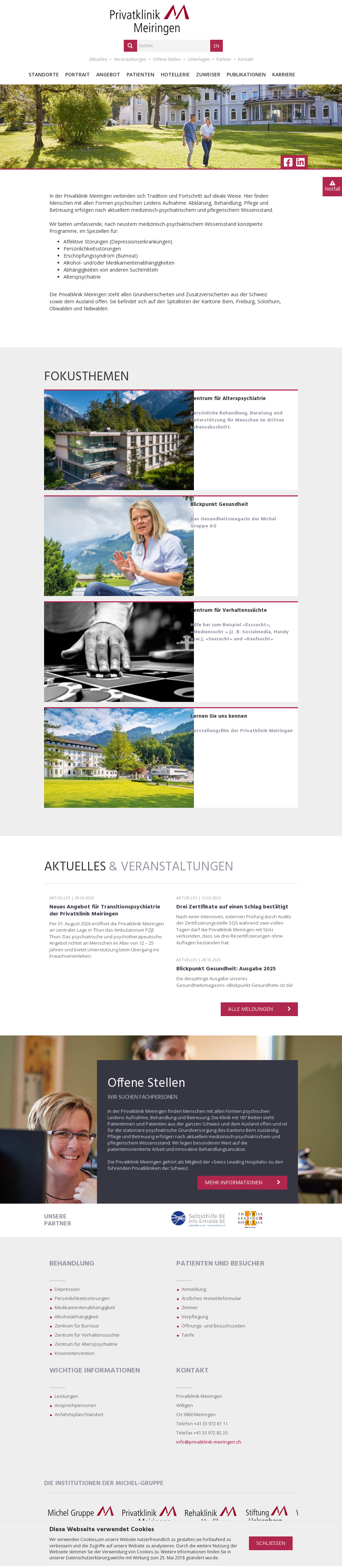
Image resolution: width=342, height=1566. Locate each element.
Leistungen (66, 1396)
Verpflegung (195, 1316)
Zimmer (190, 1307)
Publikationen (246, 74)
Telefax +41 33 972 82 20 (201, 1432)
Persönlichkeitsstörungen (82, 1298)
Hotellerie (175, 74)
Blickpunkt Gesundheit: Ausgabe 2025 (226, 969)
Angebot (108, 74)
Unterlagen (199, 59)
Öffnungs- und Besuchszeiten (213, 1326)
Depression (67, 1289)
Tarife (188, 1335)
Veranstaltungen (130, 59)
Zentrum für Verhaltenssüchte (87, 1335)
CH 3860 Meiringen (196, 1414)
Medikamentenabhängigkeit (85, 1307)
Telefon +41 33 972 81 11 (202, 1423)
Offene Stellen (167, 59)
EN (216, 46)
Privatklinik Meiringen (199, 1396)
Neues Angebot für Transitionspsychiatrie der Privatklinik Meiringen (104, 910)
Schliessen (270, 1543)
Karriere (283, 74)
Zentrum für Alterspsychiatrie (86, 1344)
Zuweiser (208, 74)
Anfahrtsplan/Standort (79, 1414)
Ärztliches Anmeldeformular (211, 1298)
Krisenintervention (74, 1353)
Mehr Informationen (242, 1182)
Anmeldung (194, 1289)
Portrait (77, 74)
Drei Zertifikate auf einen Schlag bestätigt (232, 907)
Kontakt (245, 59)
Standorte (44, 74)
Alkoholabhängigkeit (76, 1316)
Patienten (140, 74)
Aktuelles (98, 59)
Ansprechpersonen (75, 1405)
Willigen (184, 1405)
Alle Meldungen (259, 1009)
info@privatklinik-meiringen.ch (208, 1442)
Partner (223, 59)
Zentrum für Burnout (77, 1326)
